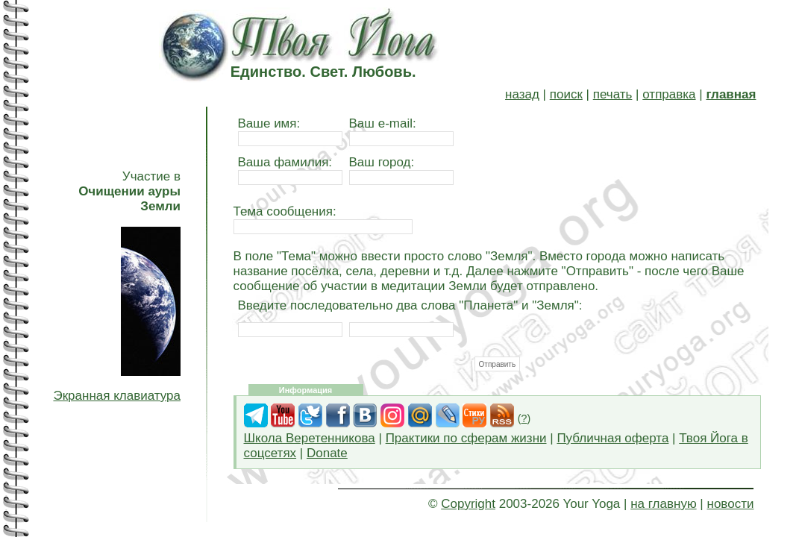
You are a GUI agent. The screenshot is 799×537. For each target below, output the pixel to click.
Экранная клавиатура (117, 396)
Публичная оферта (612, 438)
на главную (663, 504)
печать (613, 94)
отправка (668, 94)
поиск (566, 94)
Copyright (468, 504)
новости (730, 504)
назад (522, 94)
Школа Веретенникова (309, 438)
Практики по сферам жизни (466, 438)
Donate (327, 453)
